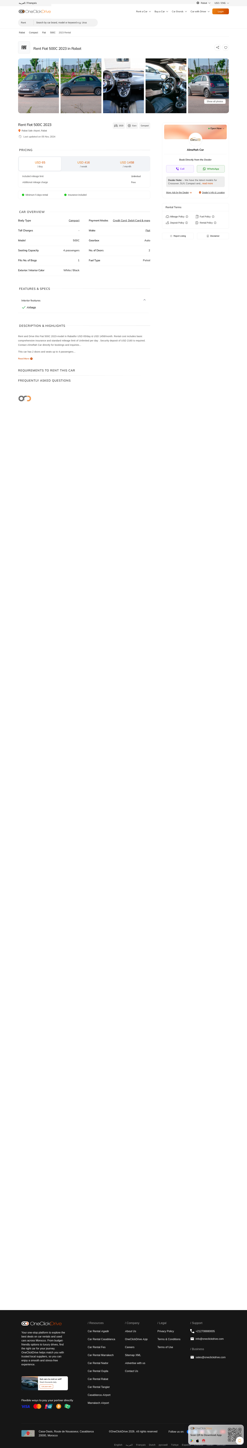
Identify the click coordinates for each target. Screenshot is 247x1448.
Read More (23, 358)
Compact (74, 220)
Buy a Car (160, 11)
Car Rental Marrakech (101, 1355)
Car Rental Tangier (99, 1387)
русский (163, 1444)
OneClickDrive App (136, 1339)
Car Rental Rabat (98, 1379)
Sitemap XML (133, 1355)
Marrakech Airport (98, 1403)
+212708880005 (202, 1331)
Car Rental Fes (97, 1347)
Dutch (152, 1444)
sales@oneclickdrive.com (208, 1357)
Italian (210, 1444)
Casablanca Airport (99, 1395)
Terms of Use (165, 1347)
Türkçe (175, 1444)
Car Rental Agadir (98, 1331)
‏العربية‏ (129, 1444)
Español (186, 1444)
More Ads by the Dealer (179, 192)
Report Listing (178, 236)
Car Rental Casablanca (101, 1339)
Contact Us (131, 1371)
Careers (129, 1347)
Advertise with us (135, 1363)
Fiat (148, 230)
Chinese (198, 1444)
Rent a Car (141, 11)
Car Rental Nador (98, 1363)
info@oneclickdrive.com (207, 1339)
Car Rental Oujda (98, 1371)
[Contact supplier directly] (180, 168)
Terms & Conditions (168, 1339)
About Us (130, 1331)
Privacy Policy (165, 1331)
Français (141, 1444)
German (221, 1444)
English (118, 1444)
